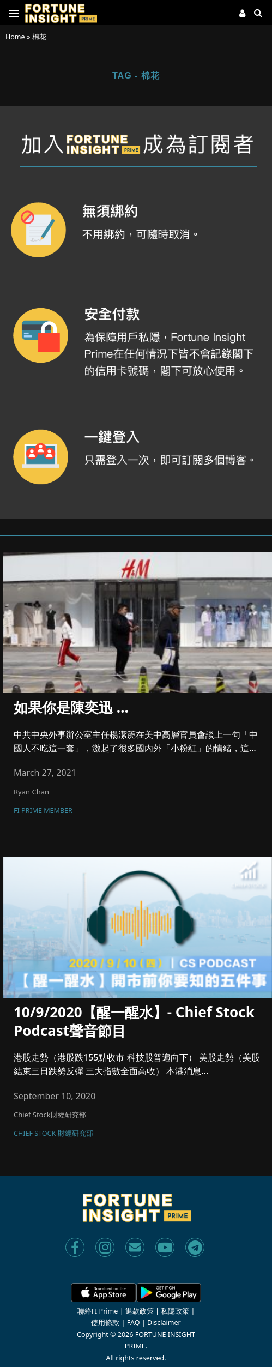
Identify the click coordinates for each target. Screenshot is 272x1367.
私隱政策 (175, 1311)
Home (15, 36)
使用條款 (105, 1322)
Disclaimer (164, 1322)
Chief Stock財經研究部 (50, 1114)
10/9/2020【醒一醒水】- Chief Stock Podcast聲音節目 (134, 1021)
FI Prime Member (43, 811)
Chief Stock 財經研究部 (53, 1134)
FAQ (133, 1322)
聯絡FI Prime (97, 1311)
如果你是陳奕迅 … (71, 707)
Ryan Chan (31, 792)
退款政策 (139, 1311)
